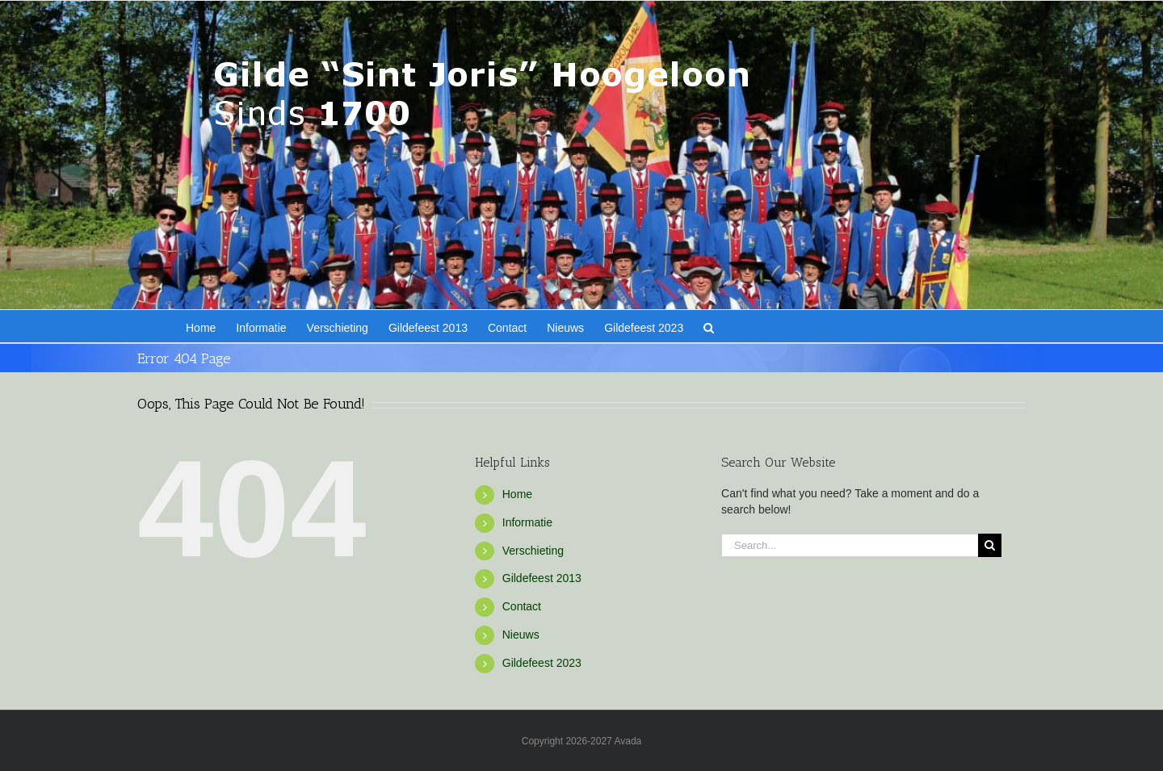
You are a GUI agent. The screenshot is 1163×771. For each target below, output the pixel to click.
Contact (521, 606)
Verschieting (533, 550)
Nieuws (521, 634)
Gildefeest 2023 (542, 662)
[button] (708, 326)
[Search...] (849, 545)
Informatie (527, 522)
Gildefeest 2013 (542, 578)
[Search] (989, 545)
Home (517, 494)
